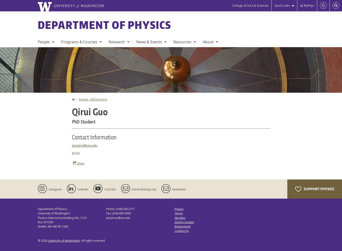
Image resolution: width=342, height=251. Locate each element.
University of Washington (64, 241)
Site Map (180, 218)
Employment (183, 226)
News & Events (149, 41)
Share (78, 163)
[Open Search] (336, 5)
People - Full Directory (93, 99)
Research (117, 41)
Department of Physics (104, 25)
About (208, 41)
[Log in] (323, 5)
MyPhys (307, 6)
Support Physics (314, 189)
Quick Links (282, 6)
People (44, 41)
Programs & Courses (79, 41)
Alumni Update (184, 222)
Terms (179, 213)
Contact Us (182, 231)
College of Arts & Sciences (250, 6)
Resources (182, 41)
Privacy (179, 209)
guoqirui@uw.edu (84, 145)
